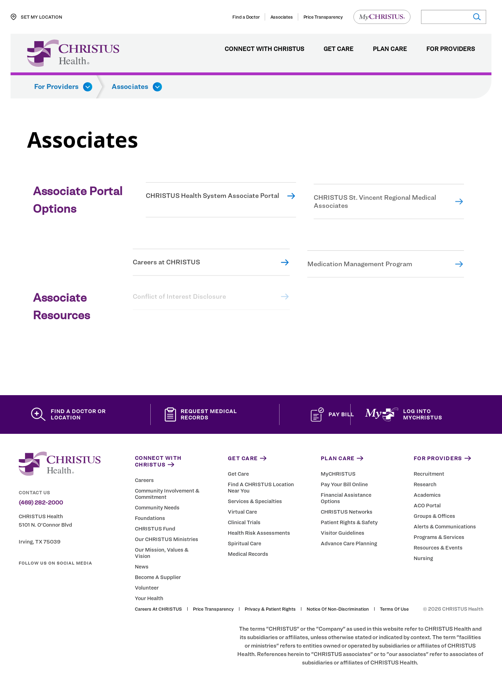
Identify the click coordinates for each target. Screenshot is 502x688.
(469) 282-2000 (41, 503)
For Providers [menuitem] (450, 49)
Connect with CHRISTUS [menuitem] (264, 49)
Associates (281, 17)
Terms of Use (394, 609)
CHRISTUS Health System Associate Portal (212, 201)
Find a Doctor (245, 17)
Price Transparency (323, 17)
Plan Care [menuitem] (390, 49)
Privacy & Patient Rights (270, 609)
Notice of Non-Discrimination (338, 609)
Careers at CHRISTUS (166, 267)
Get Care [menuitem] (338, 49)
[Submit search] (476, 17)
